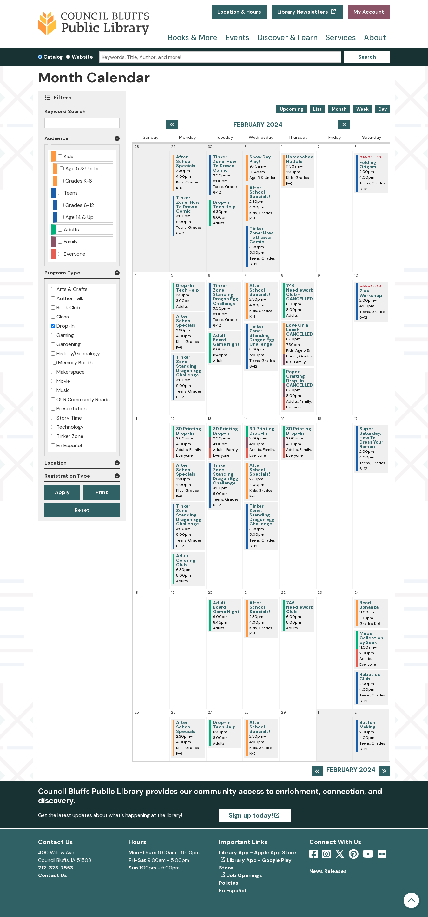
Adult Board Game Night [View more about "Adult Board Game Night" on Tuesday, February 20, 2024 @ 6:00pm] (226, 607)
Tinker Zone (69, 436)
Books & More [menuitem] (192, 37)
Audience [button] (56, 138)
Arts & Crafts (72, 289)
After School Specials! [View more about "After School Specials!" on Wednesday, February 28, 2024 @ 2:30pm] (259, 727)
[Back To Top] (411, 900)
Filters (63, 97)
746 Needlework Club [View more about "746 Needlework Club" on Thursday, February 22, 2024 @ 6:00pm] (299, 607)
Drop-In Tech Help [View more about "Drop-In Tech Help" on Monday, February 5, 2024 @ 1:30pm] (187, 287)
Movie (63, 381)
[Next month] (344, 124)
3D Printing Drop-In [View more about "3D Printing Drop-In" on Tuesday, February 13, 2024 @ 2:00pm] (225, 430)
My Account (368, 12)
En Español (69, 445)
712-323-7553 (55, 867)
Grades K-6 (78, 180)
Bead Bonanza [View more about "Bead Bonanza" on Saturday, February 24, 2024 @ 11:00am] (369, 604)
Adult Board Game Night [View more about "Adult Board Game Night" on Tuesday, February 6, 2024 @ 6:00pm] (226, 339)
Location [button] (55, 462)
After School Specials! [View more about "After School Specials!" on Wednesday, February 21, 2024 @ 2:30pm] (259, 607)
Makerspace (70, 372)
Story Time (69, 417)
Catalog (53, 57)
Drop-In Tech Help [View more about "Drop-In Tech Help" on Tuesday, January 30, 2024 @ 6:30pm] (224, 204)
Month (339, 109)
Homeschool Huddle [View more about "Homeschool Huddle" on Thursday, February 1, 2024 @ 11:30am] (300, 159)
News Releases (328, 871)
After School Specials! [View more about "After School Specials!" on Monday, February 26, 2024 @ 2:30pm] (186, 727)
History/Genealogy (78, 353)
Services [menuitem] (341, 37)
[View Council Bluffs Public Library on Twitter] (340, 856)
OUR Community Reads (83, 399)
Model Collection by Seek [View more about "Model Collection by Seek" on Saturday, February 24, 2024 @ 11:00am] (371, 637)
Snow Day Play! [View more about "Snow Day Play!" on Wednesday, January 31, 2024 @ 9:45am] (260, 159)
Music (63, 390)
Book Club (68, 307)
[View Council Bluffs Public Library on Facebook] (314, 856)
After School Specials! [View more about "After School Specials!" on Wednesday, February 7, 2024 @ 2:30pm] (259, 290)
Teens (71, 192)
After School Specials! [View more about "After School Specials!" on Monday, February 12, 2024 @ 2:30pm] (186, 469)
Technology (70, 427)
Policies (228, 883)
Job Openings (244, 875)
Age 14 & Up (79, 217)
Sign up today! (251, 815)
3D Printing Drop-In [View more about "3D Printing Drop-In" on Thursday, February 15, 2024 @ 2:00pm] (298, 430)
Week (362, 109)
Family (71, 241)
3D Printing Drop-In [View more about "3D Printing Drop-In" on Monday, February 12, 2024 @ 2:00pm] (188, 430)
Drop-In (65, 326)
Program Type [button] (62, 272)
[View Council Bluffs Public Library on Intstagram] (327, 856)
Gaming (65, 335)
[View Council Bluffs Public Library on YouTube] (368, 856)
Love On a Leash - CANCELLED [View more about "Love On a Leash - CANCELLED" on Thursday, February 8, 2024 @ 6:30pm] (299, 329)
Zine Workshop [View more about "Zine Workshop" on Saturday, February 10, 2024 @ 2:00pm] (370, 293)
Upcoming (291, 109)
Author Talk (69, 298)
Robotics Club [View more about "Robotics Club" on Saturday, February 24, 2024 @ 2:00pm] (369, 676)
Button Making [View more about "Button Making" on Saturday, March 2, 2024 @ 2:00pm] (367, 724)
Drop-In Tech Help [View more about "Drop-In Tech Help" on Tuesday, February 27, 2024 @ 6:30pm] (224, 724)
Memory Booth (75, 362)
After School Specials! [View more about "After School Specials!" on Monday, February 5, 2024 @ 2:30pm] (186, 320)
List (317, 109)
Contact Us (52, 875)
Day (383, 109)
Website (82, 57)
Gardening (68, 344)
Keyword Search (65, 111)
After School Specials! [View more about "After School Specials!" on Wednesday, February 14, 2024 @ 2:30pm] (259, 469)
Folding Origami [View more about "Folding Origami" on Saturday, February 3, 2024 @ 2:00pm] (368, 164)
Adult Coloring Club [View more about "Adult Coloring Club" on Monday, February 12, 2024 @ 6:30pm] (185, 560)
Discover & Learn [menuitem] (287, 37)
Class (62, 316)
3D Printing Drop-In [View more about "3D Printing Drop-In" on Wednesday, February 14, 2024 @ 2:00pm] (261, 430)
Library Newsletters (303, 12)
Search (367, 57)
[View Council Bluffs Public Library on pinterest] (354, 856)
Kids (68, 156)
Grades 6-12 (79, 205)
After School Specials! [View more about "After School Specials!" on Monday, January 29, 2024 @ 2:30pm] (186, 161)
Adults (71, 229)
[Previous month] (172, 124)
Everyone (74, 254)
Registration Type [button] (67, 475)
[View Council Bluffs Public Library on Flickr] (382, 856)
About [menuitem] (375, 37)
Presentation (71, 408)
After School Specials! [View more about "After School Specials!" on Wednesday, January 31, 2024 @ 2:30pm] (259, 192)
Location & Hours (239, 12)
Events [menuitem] (237, 37)
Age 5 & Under (82, 168)
